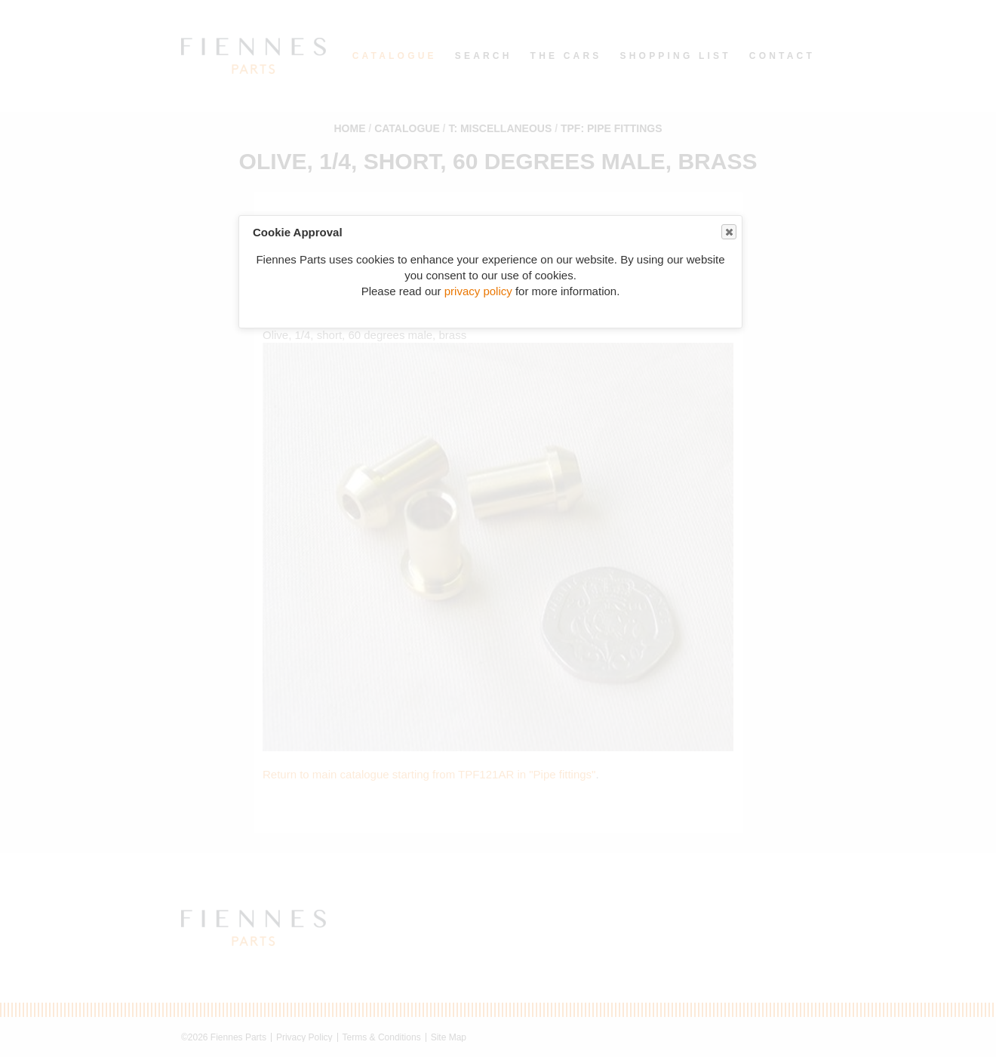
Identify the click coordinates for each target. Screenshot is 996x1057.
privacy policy (478, 291)
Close (728, 232)
